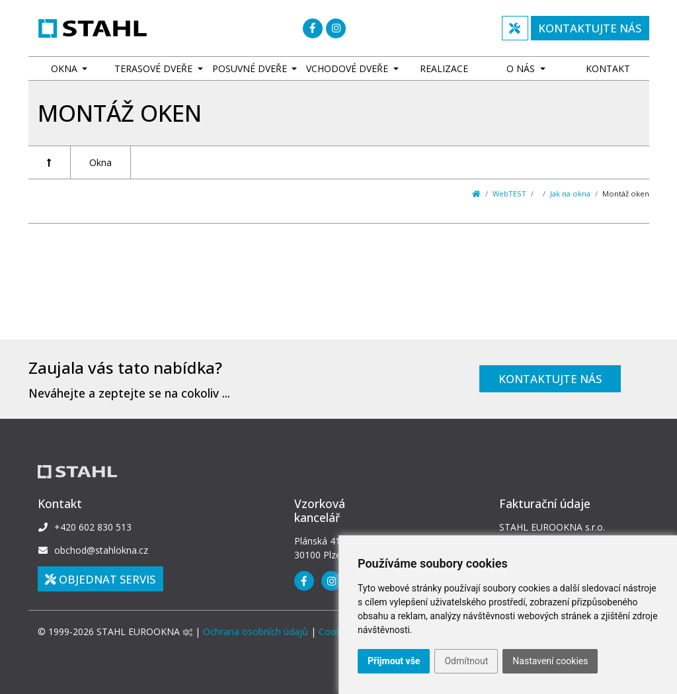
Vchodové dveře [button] (348, 68)
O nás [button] (522, 68)
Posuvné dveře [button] (251, 68)
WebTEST (509, 193)
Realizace (444, 68)
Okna (100, 162)
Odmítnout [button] (466, 661)
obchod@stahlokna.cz (101, 550)
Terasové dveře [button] (154, 68)
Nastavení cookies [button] (550, 661)
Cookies (336, 631)
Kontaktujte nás (550, 378)
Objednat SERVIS (100, 579)
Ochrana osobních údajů (255, 631)
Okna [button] (65, 68)
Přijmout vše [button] (394, 661)
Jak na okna (570, 193)
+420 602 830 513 (93, 527)
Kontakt (608, 68)
